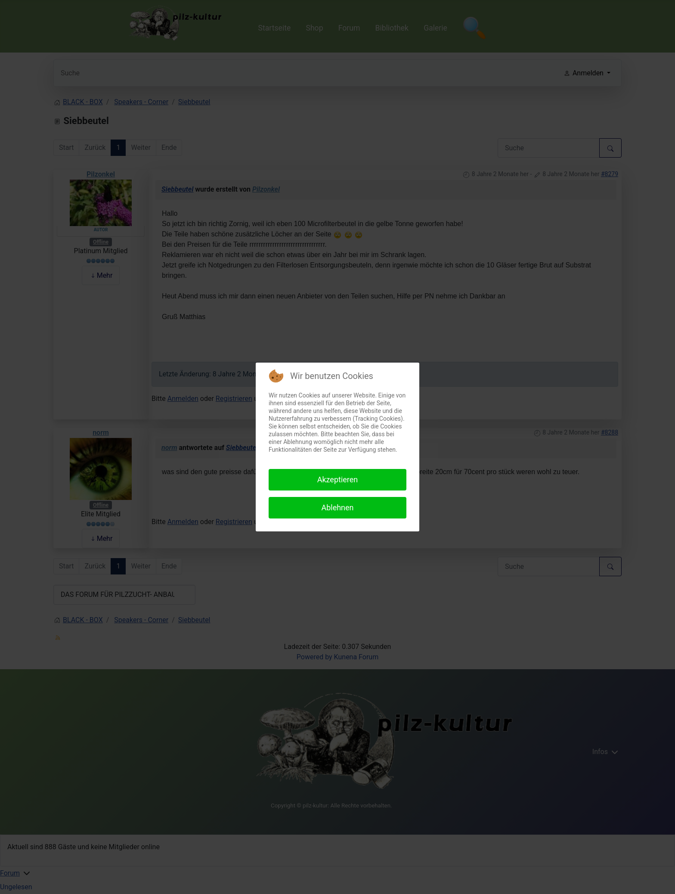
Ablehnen (337, 507)
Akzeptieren (337, 479)
